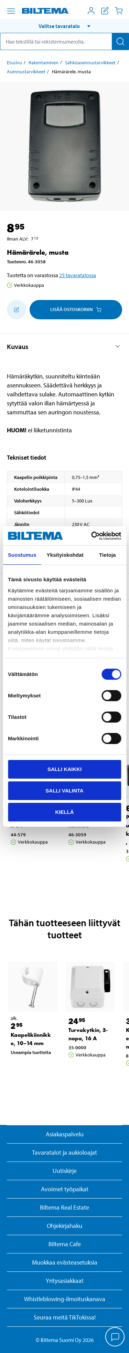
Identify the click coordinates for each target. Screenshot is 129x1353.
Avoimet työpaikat (64, 1189)
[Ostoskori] (119, 10)
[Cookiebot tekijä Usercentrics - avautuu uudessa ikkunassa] (92, 535)
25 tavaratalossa (77, 275)
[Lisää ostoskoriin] (16, 309)
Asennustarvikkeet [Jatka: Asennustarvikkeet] (26, 71)
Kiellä (64, 812)
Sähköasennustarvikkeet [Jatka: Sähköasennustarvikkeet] (90, 62)
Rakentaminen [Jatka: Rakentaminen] (43, 62)
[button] (64, 26)
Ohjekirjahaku (64, 1226)
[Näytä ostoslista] (105, 10)
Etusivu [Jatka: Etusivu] (14, 62)
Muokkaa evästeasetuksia (64, 1262)
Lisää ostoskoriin (75, 309)
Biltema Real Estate (64, 1207)
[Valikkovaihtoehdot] (11, 11)
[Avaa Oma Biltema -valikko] (91, 10)
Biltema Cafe (65, 1244)
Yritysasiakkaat (65, 1281)
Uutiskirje (65, 1171)
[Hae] (120, 41)
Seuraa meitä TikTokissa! (65, 1317)
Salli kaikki (64, 769)
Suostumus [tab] (22, 555)
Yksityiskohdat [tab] (65, 555)
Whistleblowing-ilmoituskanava (64, 1299)
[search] (64, 41)
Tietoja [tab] (107, 555)
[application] (115, 1337)
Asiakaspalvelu (65, 1134)
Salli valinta (64, 790)
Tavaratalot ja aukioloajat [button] (64, 1152)
